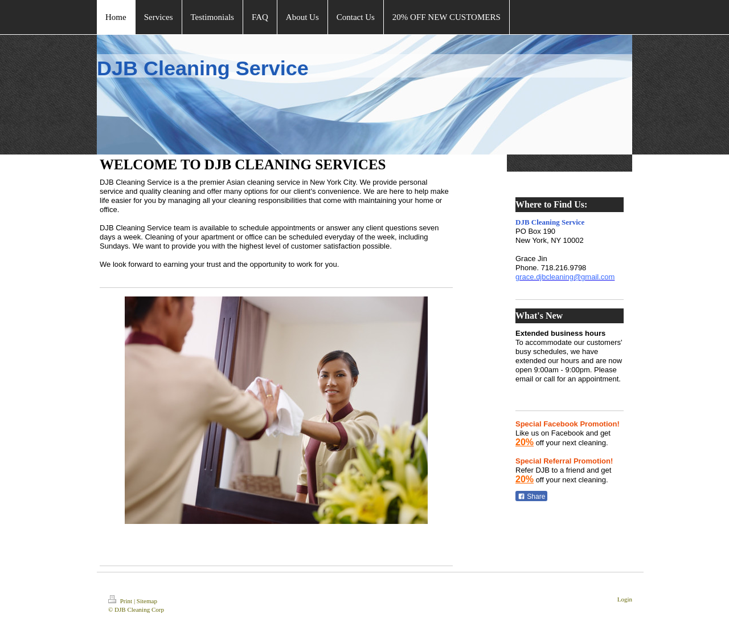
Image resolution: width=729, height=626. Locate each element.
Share (531, 497)
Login (624, 599)
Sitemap (147, 600)
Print (121, 600)
